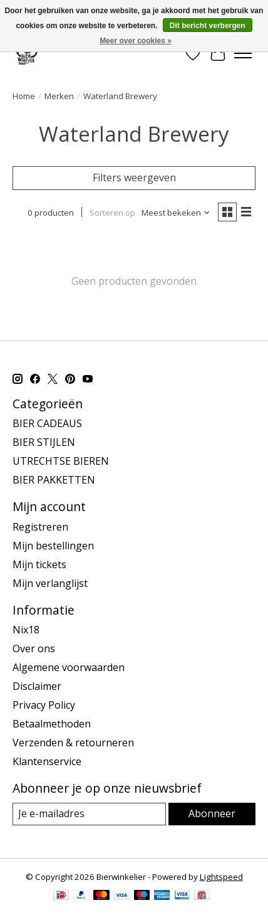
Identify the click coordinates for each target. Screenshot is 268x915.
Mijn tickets (39, 564)
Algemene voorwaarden (69, 667)
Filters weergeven (134, 177)
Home (24, 96)
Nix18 (26, 630)
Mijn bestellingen (53, 546)
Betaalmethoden (52, 724)
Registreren (40, 527)
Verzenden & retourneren (73, 742)
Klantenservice (47, 761)
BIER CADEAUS (47, 423)
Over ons (34, 648)
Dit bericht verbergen (207, 25)
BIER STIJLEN (44, 442)
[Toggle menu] (242, 53)
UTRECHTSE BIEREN (61, 461)
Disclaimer (37, 686)
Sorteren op (112, 212)
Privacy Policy (44, 705)
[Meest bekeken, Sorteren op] (176, 212)
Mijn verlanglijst (50, 583)
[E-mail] (89, 814)
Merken (59, 96)
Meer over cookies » (136, 40)
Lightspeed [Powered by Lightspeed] (221, 876)
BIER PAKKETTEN (54, 480)
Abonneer (211, 813)
